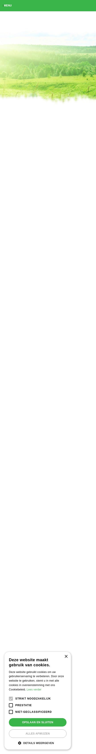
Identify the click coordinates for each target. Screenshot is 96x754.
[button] (38, 743)
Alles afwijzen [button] (37, 733)
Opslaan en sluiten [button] (37, 722)
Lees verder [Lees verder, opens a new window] (34, 689)
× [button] (66, 656)
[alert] (37, 701)
